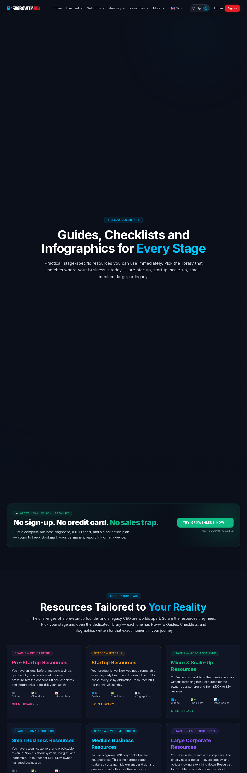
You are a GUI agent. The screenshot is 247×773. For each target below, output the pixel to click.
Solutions (96, 8)
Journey (117, 8)
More (159, 8)
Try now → (205, 523)
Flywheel (74, 8)
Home (57, 8)
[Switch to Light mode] (193, 8)
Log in (218, 8)
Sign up (232, 8)
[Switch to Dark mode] (206, 8)
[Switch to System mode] (200, 8)
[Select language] (177, 8)
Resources (139, 8)
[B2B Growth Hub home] (23, 8)
